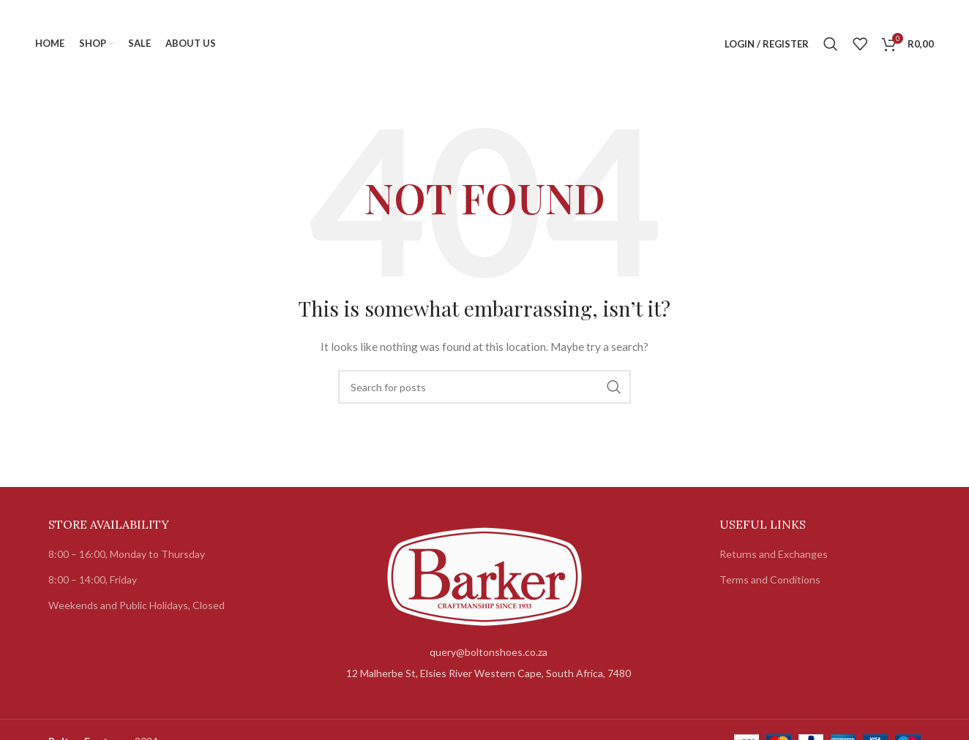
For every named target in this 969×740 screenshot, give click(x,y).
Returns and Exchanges (773, 554)
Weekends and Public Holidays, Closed (136, 605)
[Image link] (484, 575)
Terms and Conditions (769, 579)
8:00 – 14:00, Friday (92, 579)
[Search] (830, 43)
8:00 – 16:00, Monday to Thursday (126, 554)
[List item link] (484, 652)
